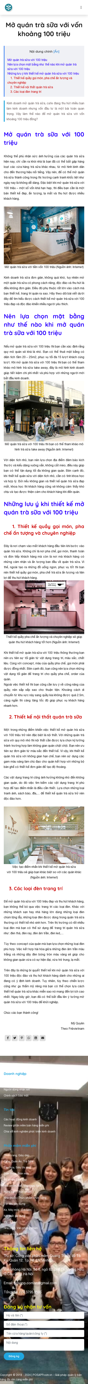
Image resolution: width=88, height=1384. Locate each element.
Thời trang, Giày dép (16, 1155)
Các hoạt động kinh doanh (20, 1119)
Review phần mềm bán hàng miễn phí (26, 1125)
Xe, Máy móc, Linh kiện (17, 1209)
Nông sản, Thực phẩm (17, 1191)
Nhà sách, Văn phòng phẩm (21, 1228)
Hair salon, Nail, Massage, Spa (22, 1185)
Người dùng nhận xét (17, 1089)
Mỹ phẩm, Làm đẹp (15, 1179)
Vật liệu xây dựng (14, 1203)
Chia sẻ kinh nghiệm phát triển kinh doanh (29, 1131)
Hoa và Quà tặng (14, 1234)
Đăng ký (14, 1356)
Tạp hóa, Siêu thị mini (17, 1167)
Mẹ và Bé (9, 1221)
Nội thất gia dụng (14, 1215)
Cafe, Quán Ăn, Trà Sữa (18, 1161)
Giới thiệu (10, 1083)
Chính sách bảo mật (16, 1095)
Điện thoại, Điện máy (16, 1173)
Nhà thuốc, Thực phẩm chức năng (25, 1197)
